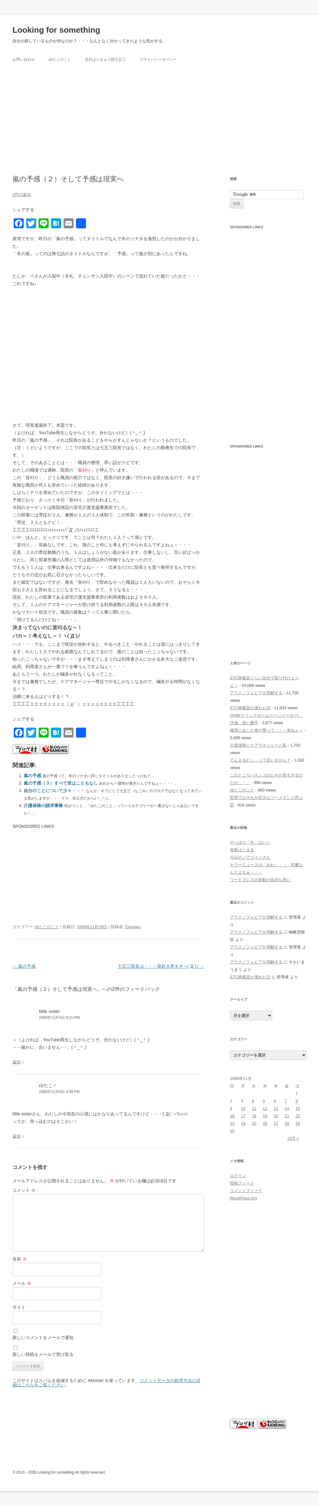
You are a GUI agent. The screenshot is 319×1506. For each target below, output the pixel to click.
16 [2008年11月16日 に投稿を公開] (232, 1116)
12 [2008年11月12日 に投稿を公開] (265, 1108)
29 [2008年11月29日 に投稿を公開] (298, 1123)
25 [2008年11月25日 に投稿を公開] (254, 1123)
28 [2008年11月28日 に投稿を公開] (287, 1123)
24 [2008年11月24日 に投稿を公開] (243, 1123)
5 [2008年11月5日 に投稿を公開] (264, 1101)
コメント (24, 1190)
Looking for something (56, 30)
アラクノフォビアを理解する (256, 693)
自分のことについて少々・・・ (54, 790)
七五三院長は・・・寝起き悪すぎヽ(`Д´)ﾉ (161, 966)
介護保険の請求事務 (43, 805)
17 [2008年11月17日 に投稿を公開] (243, 1116)
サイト (19, 1307)
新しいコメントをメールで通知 (43, 1337)
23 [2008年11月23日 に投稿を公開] (232, 1123)
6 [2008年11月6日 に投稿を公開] (275, 1101)
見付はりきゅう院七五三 (105, 59)
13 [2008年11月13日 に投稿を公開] (276, 1108)
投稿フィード (242, 1183)
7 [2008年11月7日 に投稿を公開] (286, 1101)
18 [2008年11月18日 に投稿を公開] (254, 1116)
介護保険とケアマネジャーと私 (258, 745)
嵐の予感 (32, 775)
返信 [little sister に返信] (16, 1062)
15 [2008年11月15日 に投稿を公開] (298, 1108)
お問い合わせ (23, 59)
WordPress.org (243, 1198)
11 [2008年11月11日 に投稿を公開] (254, 1108)
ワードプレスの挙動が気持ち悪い (260, 879)
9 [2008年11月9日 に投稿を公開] (231, 1108)
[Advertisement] (159, 120)
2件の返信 (21, 194)
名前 (19, 1259)
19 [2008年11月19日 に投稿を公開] (265, 1116)
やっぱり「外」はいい (250, 842)
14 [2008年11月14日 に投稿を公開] (287, 1108)
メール (21, 1283)
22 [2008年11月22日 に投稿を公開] (298, 1116)
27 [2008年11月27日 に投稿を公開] (276, 1123)
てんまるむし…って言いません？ (260, 760)
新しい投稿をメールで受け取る (43, 1354)
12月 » (293, 1138)
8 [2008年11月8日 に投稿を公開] (297, 1101)
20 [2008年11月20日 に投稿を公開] (276, 1116)
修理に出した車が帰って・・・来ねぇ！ (266, 730)
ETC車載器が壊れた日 (250, 707)
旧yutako (133, 926)
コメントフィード (246, 1190)
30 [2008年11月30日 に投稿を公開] (232, 1130)
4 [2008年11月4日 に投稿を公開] (253, 1101)
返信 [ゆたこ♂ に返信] (16, 1136)
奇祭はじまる (242, 850)
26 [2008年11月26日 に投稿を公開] (265, 1123)
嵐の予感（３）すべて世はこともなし (61, 783)
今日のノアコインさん (250, 857)
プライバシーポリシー (158, 59)
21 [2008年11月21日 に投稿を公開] (287, 1116)
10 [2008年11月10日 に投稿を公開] (243, 1108)
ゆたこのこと (60, 59)
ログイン (238, 1175)
